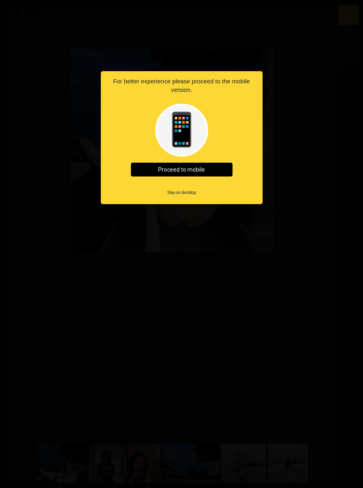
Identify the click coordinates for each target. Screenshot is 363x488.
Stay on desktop (181, 192)
